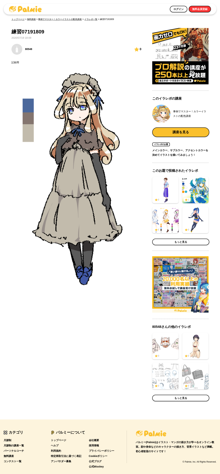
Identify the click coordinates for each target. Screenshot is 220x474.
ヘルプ (54, 445)
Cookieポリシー (98, 456)
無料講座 (31, 19)
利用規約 (56, 450)
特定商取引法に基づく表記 (66, 456)
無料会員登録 (199, 9)
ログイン (178, 9)
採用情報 (94, 445)
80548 (21, 49)
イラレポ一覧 (90, 19)
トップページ (18, 19)
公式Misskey (96, 466)
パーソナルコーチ (14, 450)
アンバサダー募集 (61, 461)
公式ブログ (95, 461)
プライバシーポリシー (101, 450)
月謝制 (7, 440)
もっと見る (180, 241)
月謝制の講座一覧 (14, 445)
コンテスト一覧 (12, 461)
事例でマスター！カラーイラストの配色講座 (60, 19)
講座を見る (181, 132)
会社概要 (94, 440)
